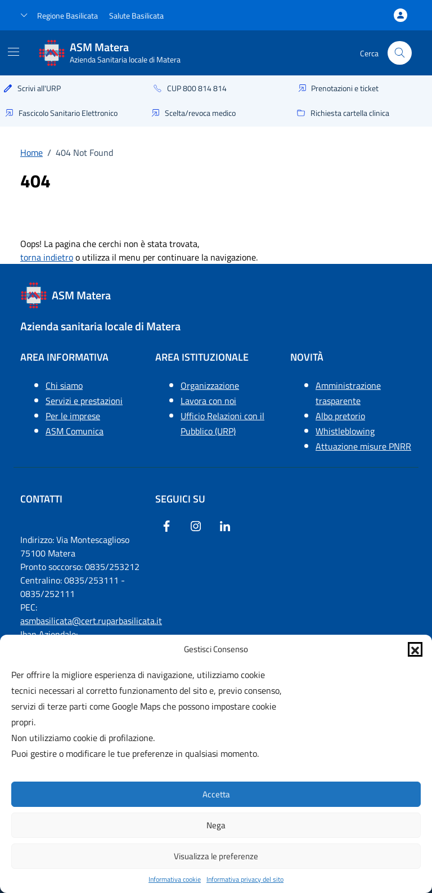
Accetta (216, 794)
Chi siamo (64, 385)
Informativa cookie (174, 879)
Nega (216, 825)
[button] (415, 649)
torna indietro (46, 257)
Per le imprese (73, 416)
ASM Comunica (75, 431)
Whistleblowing (345, 431)
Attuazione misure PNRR (363, 446)
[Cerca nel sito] (400, 53)
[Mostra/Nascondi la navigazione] (13, 52)
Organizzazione (210, 385)
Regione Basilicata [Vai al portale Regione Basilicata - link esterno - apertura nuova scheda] (67, 15)
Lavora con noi (208, 400)
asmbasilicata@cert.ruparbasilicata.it (91, 620)
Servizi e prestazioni (84, 400)
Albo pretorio (340, 416)
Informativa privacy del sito (245, 879)
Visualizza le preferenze (216, 856)
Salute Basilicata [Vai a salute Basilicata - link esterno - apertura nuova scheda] (136, 15)
